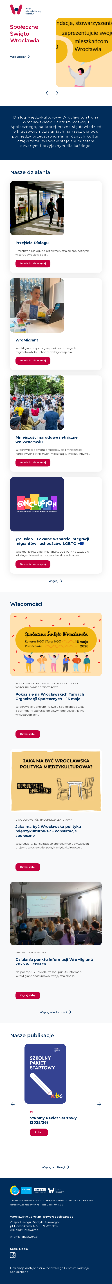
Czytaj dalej (28, 734)
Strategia (21, 819)
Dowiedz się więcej (33, 263)
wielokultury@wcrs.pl (24, 1230)
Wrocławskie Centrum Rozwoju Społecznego (46, 683)
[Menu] (99, 9)
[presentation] (47, 93)
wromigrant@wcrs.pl (24, 1236)
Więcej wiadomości (53, 1012)
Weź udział (17, 56)
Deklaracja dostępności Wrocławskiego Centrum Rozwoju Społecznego (49, 1270)
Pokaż (39, 1132)
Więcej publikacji (53, 1167)
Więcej (53, 581)
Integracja (22, 952)
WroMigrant (39, 952)
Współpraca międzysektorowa (36, 687)
